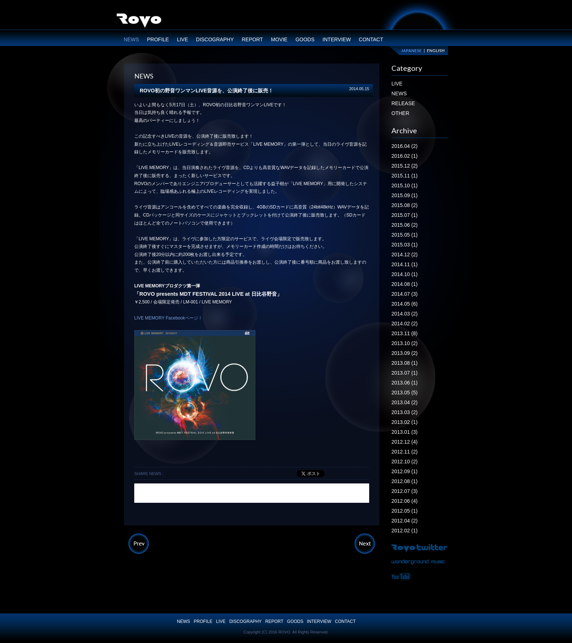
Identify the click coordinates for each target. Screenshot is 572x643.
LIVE (182, 39)
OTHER (400, 113)
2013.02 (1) (404, 422)
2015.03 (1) (404, 245)
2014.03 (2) (404, 314)
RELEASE (403, 103)
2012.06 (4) (404, 501)
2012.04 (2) (404, 521)
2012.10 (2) (404, 461)
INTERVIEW (336, 39)
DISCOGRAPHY (214, 39)
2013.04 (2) (404, 402)
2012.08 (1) (404, 481)
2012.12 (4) (404, 442)
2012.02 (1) (404, 530)
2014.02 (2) (404, 323)
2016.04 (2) (404, 146)
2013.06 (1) (404, 383)
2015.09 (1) (404, 195)
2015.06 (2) (404, 225)
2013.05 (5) (404, 392)
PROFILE (158, 39)
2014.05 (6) (404, 304)
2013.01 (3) (404, 432)
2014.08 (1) (404, 284)
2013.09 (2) (404, 353)
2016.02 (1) (404, 156)
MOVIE (279, 39)
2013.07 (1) (404, 373)
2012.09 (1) (404, 471)
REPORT (252, 39)
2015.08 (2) (404, 205)
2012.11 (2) (404, 452)
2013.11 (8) (404, 333)
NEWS (131, 39)
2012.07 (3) (404, 491)
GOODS (304, 39)
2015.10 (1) (404, 185)
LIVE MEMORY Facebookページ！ (168, 318)
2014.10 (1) (404, 274)
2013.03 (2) (404, 412)
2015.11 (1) (404, 176)
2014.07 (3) (404, 294)
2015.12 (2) (404, 166)
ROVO (139, 21)
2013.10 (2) (404, 343)
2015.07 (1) (404, 215)
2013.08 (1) (404, 363)
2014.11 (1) (404, 264)
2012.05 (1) (404, 511)
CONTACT (371, 39)
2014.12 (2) (404, 254)
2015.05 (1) (404, 235)
